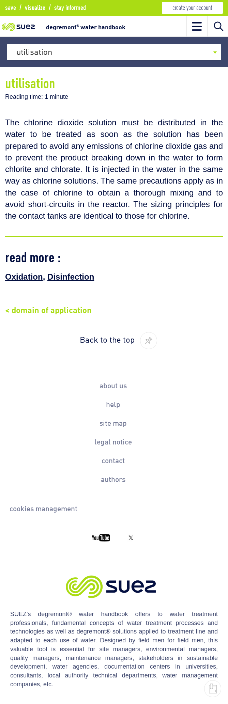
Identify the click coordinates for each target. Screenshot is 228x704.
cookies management (43, 508)
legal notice (113, 441)
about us (113, 385)
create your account (192, 7)
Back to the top (107, 339)
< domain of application (48, 309)
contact (113, 460)
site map (113, 423)
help (113, 404)
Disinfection (70, 276)
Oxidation (24, 276)
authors (113, 479)
